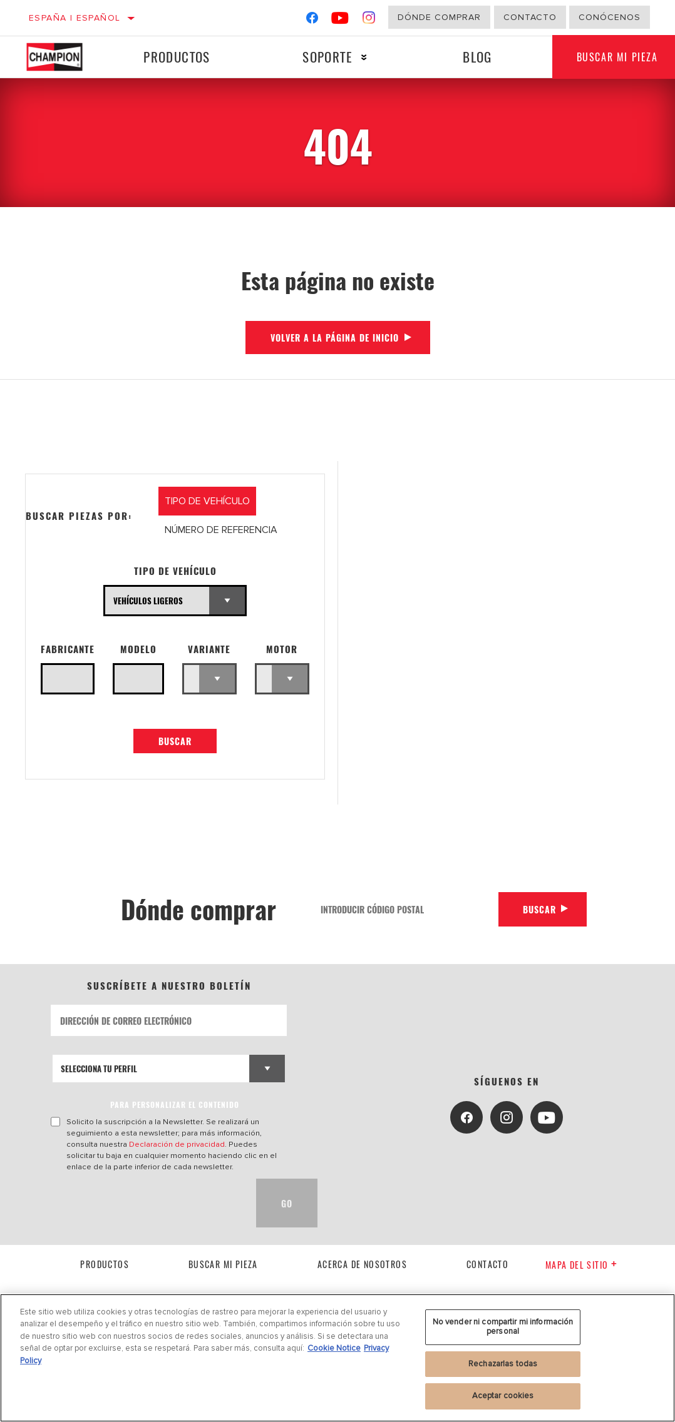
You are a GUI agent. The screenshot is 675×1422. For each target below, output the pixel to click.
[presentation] (146, 1203)
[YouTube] (340, 20)
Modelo (138, 649)
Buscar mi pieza (223, 1264)
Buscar (175, 741)
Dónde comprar (439, 17)
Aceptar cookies (503, 1396)
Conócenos (610, 17)
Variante (209, 649)
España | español (74, 18)
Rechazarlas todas (502, 1364)
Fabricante (68, 649)
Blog (477, 56)
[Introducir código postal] (404, 909)
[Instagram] (369, 20)
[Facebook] (312, 20)
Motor (281, 649)
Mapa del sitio (581, 1265)
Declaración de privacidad (177, 1145)
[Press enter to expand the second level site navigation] (363, 57)
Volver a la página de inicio (335, 337)
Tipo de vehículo (175, 571)
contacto (487, 1264)
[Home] (61, 57)
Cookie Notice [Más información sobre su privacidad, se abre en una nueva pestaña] (334, 1348)
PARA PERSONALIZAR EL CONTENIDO (174, 1105)
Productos (176, 56)
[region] (337, 1358)
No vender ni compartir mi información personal (503, 1327)
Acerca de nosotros (362, 1264)
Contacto (530, 17)
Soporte (327, 56)
